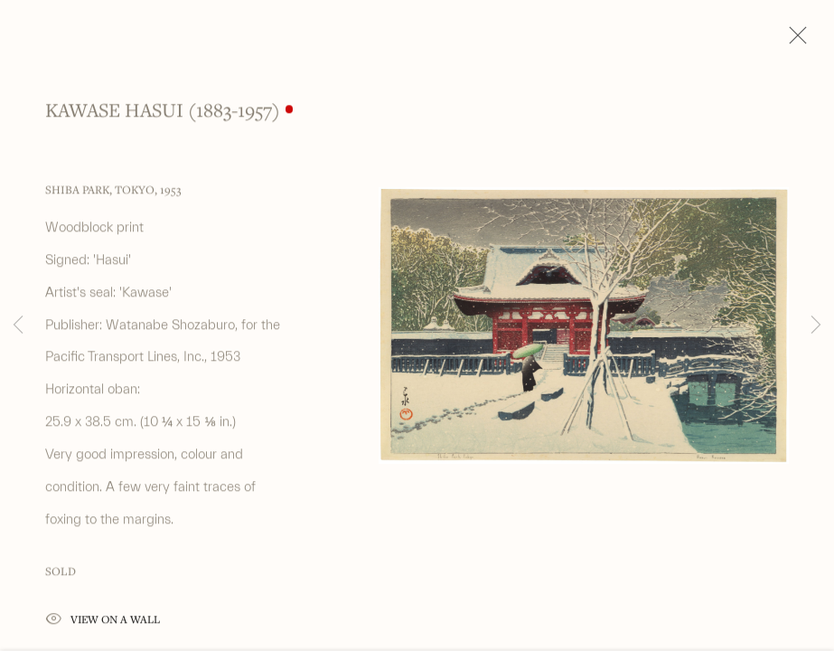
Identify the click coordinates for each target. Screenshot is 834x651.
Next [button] (816, 325)
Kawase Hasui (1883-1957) (162, 114)
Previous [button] (18, 325)
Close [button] (793, 40)
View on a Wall (102, 625)
